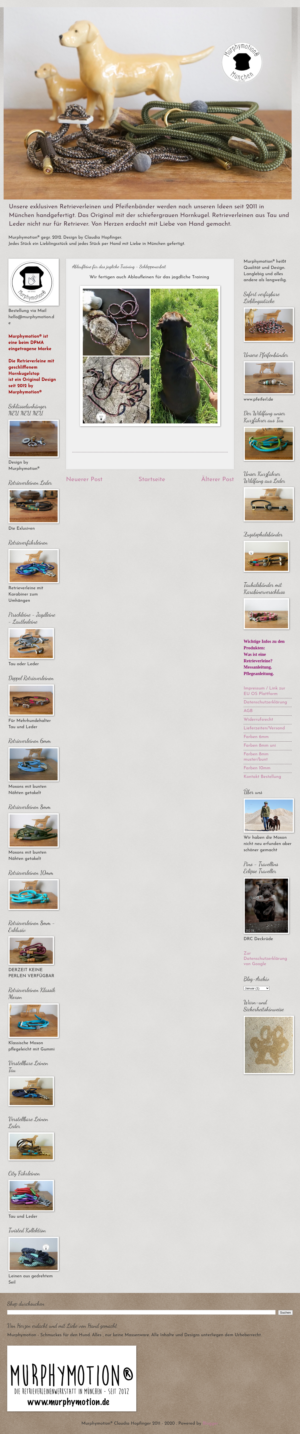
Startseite (151, 480)
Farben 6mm (256, 737)
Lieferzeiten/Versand (264, 728)
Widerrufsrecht (258, 719)
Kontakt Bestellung (262, 777)
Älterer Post (217, 480)
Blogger (210, 1423)
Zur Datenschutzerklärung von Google (265, 958)
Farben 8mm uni (260, 745)
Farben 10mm (257, 768)
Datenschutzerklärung (265, 702)
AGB (248, 711)
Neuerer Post (84, 480)
